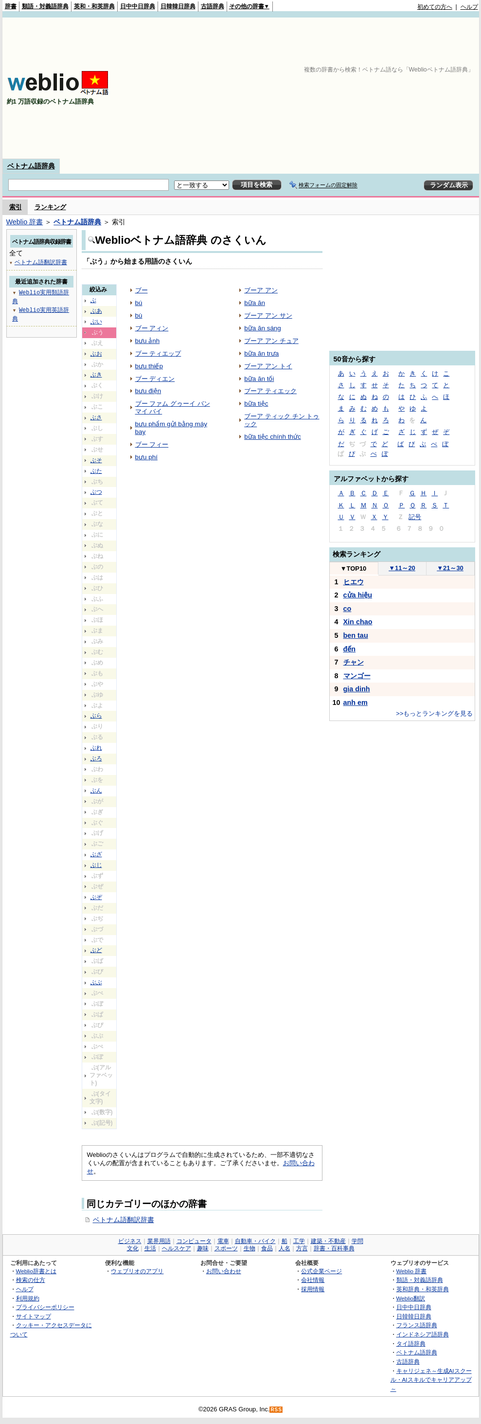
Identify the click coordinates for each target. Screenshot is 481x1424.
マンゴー (357, 676)
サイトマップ (33, 1316)
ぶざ (96, 854)
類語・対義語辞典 (45, 6)
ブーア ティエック (270, 391)
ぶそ (96, 460)
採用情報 (312, 1289)
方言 (302, 1248)
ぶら (96, 715)
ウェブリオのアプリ (137, 1271)
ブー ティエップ (158, 353)
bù (139, 315)
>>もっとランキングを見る (434, 713)
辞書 (11, 6)
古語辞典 (212, 6)
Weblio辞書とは (36, 1271)
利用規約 (27, 1298)
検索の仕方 (30, 1280)
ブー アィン (152, 328)
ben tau (355, 635)
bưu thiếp (149, 366)
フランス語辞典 (416, 1325)
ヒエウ (353, 582)
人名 (284, 1248)
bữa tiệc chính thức (272, 436)
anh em (355, 702)
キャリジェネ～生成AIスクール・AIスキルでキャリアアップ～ (431, 1380)
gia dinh (356, 689)
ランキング (50, 207)
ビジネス (130, 1241)
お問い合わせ (223, 1271)
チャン (353, 662)
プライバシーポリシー (45, 1307)
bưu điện (148, 391)
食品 (267, 1248)
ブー (141, 290)
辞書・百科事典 (334, 1248)
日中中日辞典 (137, 6)
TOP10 (353, 568)
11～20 (402, 568)
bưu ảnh (147, 340)
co (347, 609)
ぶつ (96, 491)
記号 (415, 517)
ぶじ (96, 865)
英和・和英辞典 (94, 6)
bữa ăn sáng (262, 328)
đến (349, 649)
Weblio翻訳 (410, 1298)
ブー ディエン (155, 378)
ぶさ (96, 417)
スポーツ (226, 1248)
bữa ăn (254, 302)
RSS (276, 1409)
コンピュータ (194, 1241)
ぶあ (96, 310)
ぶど (96, 950)
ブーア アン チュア (271, 340)
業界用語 (159, 1241)
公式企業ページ (321, 1271)
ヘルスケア (176, 1248)
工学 (299, 1241)
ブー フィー (152, 444)
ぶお (96, 353)
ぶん (96, 790)
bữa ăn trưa (261, 353)
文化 (133, 1248)
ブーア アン (261, 290)
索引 (15, 207)
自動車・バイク (255, 1241)
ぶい (96, 321)
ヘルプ (469, 6)
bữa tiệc (256, 403)
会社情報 (312, 1280)
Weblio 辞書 (24, 222)
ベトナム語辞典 (31, 166)
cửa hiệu (358, 595)
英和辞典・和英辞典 (422, 1289)
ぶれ (96, 747)
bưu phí (146, 457)
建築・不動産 (328, 1241)
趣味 (203, 1248)
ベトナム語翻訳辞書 (123, 1220)
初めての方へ (434, 6)
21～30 (450, 568)
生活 (150, 1248)
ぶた (96, 471)
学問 (357, 1241)
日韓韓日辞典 (178, 6)
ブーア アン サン (268, 315)
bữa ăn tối (259, 378)
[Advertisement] (306, 88)
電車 (223, 1241)
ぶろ (96, 758)
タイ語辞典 (411, 1343)
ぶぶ (96, 982)
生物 (249, 1248)
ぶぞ (96, 897)
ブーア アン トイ (268, 366)
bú (139, 302)
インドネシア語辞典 (422, 1334)
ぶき (96, 374)
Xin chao (358, 622)
